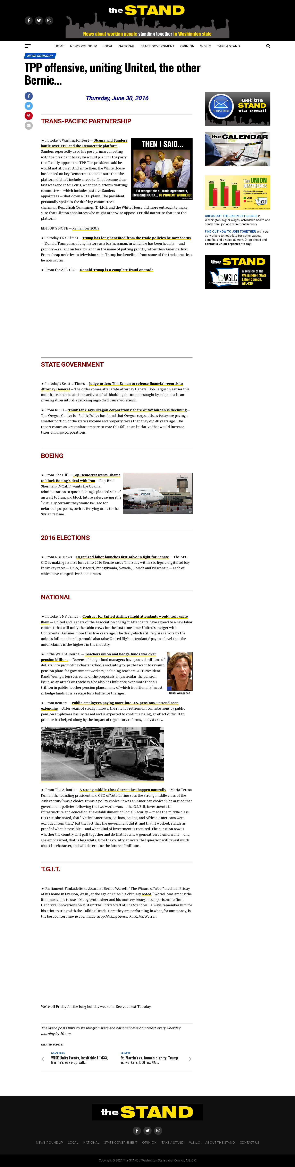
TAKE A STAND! (229, 46)
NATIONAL (127, 46)
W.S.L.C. (205, 46)
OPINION (187, 46)
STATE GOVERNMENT (158, 46)
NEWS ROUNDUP (83, 46)
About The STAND (220, 1143)
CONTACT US (249, 1143)
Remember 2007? (86, 228)
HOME (59, 46)
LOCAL (108, 46)
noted (146, 894)
